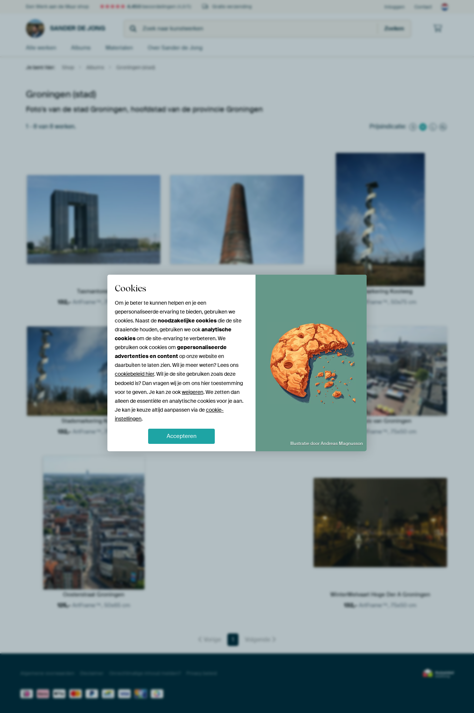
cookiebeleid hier (134, 374)
